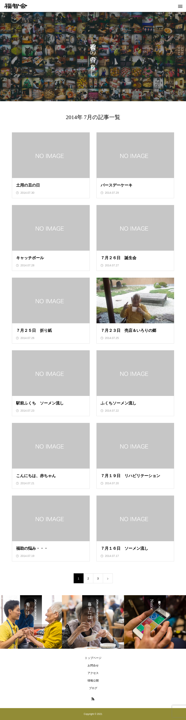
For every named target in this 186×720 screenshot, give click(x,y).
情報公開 (93, 680)
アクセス (93, 673)
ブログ (93, 688)
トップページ (93, 657)
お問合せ (93, 665)
